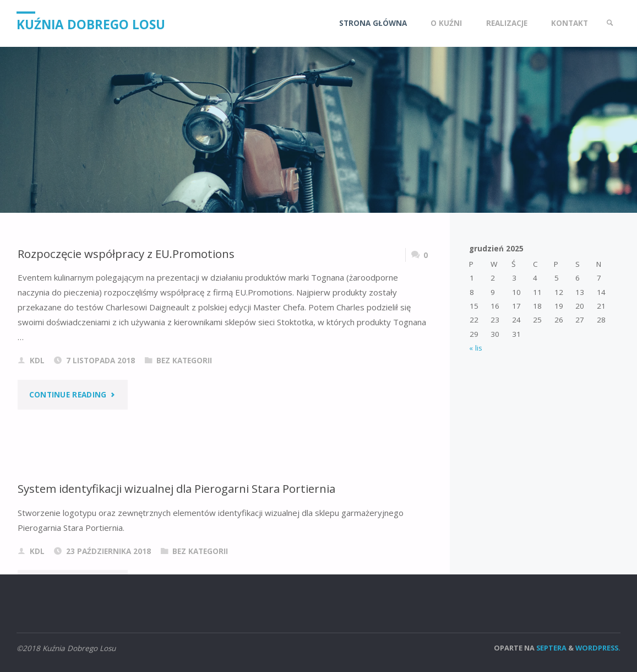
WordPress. (597, 648)
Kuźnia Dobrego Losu (91, 24)
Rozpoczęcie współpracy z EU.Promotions (126, 253)
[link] (610, 23)
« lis (475, 348)
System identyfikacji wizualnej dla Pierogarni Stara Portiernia (176, 488)
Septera (551, 648)
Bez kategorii (184, 360)
